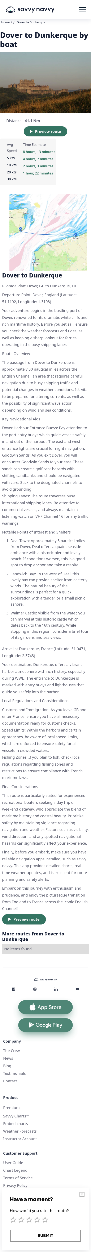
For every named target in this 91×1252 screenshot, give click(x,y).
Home (5, 22)
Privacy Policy (15, 1185)
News (8, 1058)
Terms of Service (18, 1177)
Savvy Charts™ (16, 1116)
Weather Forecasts (20, 1131)
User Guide (13, 1162)
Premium (11, 1107)
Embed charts (15, 1123)
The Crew (11, 1050)
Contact (10, 1081)
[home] (36, 9)
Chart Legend (15, 1170)
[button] (82, 9)
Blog (7, 1065)
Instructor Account (20, 1138)
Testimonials (14, 1073)
